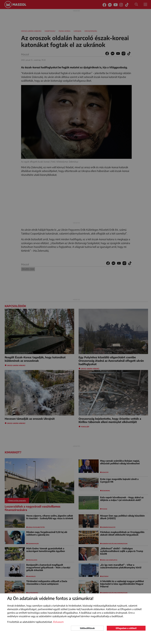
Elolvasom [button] (58, 621)
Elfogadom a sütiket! (126, 628)
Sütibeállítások (87, 628)
